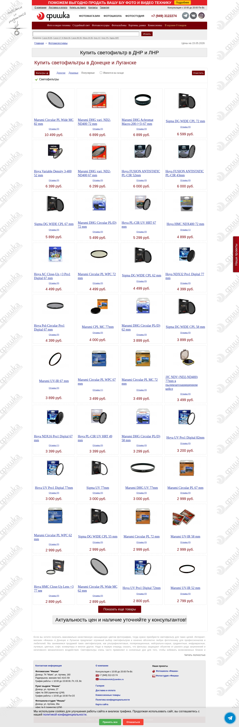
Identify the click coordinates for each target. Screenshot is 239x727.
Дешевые (73, 72)
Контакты (93, 7)
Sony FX (104, 38)
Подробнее (182, 2)
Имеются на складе (113, 72)
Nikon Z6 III (88, 38)
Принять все (110, 722)
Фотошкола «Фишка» (167, 671)
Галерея (100, 686)
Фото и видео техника (58, 25)
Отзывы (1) (185, 229)
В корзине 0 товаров (175, 25)
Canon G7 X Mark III (61, 38)
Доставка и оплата (58, 7)
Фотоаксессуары (100, 25)
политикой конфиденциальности (64, 714)
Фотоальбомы (119, 25)
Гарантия (104, 7)
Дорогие (61, 72)
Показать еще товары (119, 609)
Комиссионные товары (108, 695)
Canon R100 (47, 38)
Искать (147, 34)
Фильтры (42, 73)
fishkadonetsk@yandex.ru (111, 679)
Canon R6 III (76, 38)
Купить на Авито (78, 7)
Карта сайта (102, 704)
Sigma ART (114, 38)
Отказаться (133, 722)
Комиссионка (155, 25)
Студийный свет (81, 25)
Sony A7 (97, 38)
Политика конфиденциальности (113, 700)
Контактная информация (48, 665)
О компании (40, 7)
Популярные (88, 72)
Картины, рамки (137, 25)
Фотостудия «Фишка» (167, 675)
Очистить (198, 73)
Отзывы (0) (54, 129)
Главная (39, 43)
